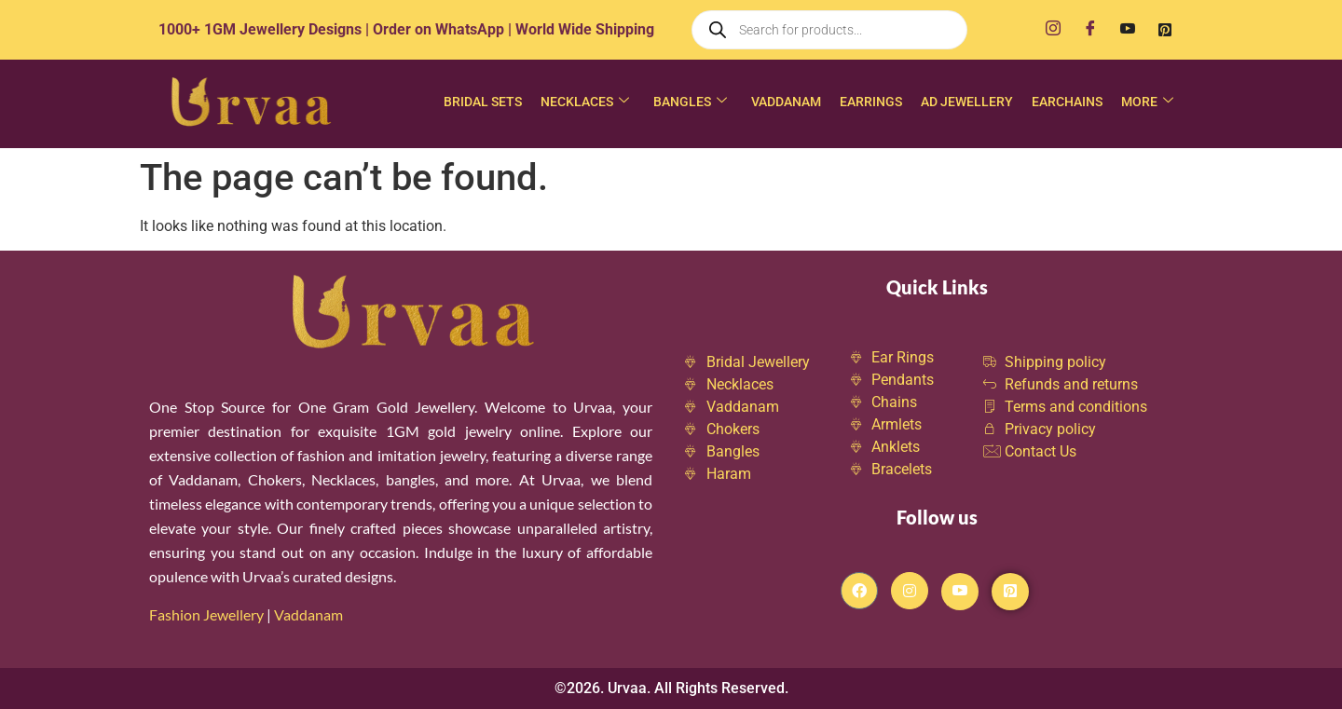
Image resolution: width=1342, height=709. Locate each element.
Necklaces (585, 102)
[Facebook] (1090, 30)
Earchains (1067, 101)
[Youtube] (1128, 30)
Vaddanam (786, 101)
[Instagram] (1053, 30)
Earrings (871, 101)
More (1147, 102)
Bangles (690, 102)
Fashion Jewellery (206, 614)
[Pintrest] (1010, 591)
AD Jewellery (967, 101)
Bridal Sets (483, 101)
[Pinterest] (1165, 30)
